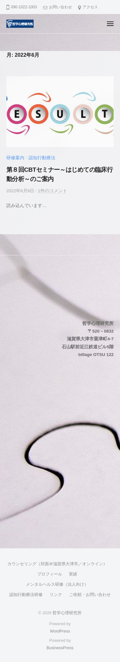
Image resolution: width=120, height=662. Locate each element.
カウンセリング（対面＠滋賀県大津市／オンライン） (57, 563)
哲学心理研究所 (67, 612)
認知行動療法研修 (26, 594)
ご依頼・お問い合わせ (90, 594)
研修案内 (15, 157)
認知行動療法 (41, 157)
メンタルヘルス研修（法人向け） (57, 584)
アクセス (90, 7)
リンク (56, 594)
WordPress (60, 631)
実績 (73, 574)
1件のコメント (52, 190)
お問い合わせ (60, 7)
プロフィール (49, 574)
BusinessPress (59, 647)
